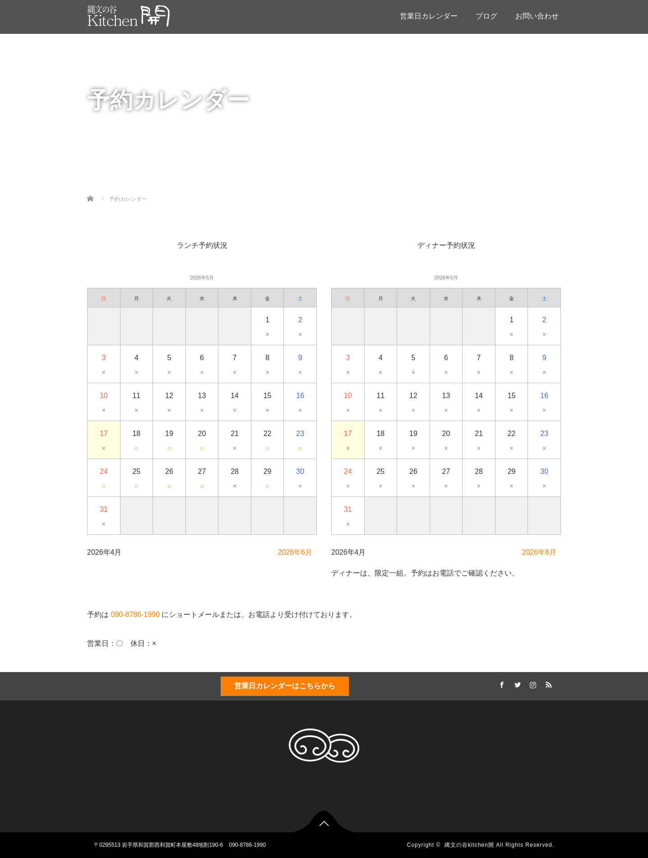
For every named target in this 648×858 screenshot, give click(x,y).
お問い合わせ (537, 16)
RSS (547, 683)
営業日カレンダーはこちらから (284, 686)
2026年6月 (295, 552)
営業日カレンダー (429, 16)
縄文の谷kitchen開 (469, 845)
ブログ (486, 16)
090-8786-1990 (135, 614)
